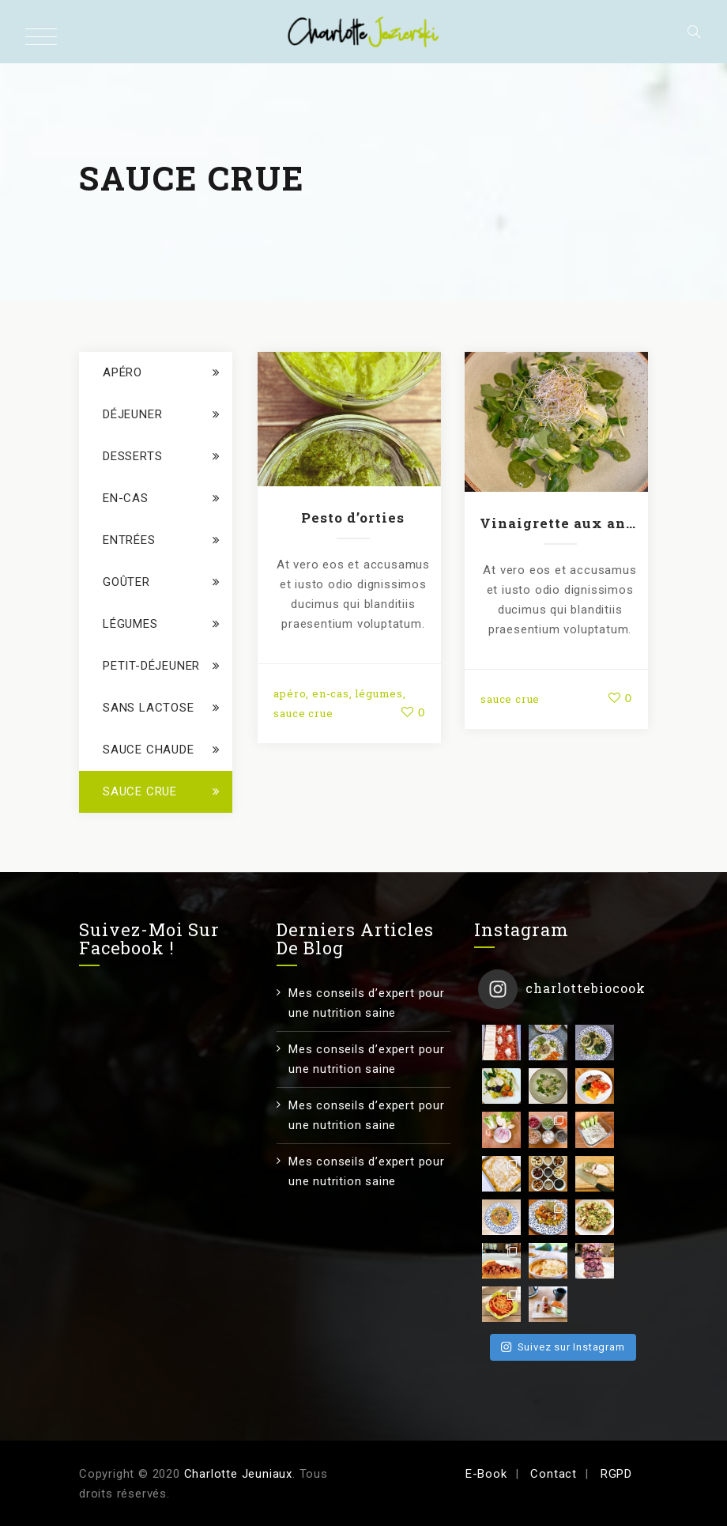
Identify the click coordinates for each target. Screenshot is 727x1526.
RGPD (616, 1474)
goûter (126, 582)
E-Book (486, 1474)
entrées (129, 540)
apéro (289, 693)
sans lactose (148, 708)
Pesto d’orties (353, 517)
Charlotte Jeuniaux (238, 1474)
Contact (553, 1474)
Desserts (132, 456)
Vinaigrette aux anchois (560, 523)
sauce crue (303, 713)
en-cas (330, 693)
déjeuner (132, 414)
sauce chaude (148, 749)
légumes (379, 693)
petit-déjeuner (151, 666)
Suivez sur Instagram (562, 1249)
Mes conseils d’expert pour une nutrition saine (366, 1003)
